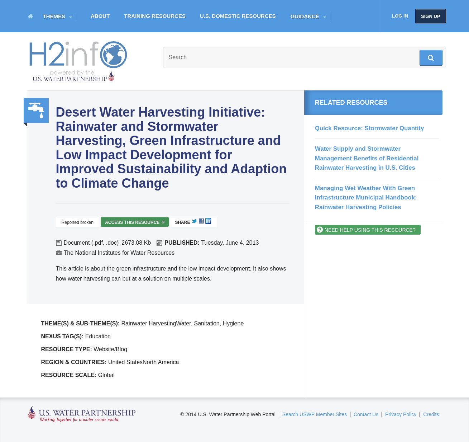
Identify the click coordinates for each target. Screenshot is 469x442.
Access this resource (134, 223)
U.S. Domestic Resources (238, 16)
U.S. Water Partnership (82, 414)
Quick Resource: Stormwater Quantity (369, 128)
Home (30, 16)
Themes (54, 16)
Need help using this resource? (370, 230)
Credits (431, 414)
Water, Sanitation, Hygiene (36, 110)
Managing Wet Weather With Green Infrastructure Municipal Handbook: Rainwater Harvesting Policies (366, 198)
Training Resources (155, 16)
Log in (400, 16)
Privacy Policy (400, 414)
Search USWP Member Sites (314, 414)
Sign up (430, 16)
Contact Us (366, 414)
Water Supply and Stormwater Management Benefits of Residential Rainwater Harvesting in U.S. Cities (366, 158)
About (100, 16)
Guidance (305, 16)
